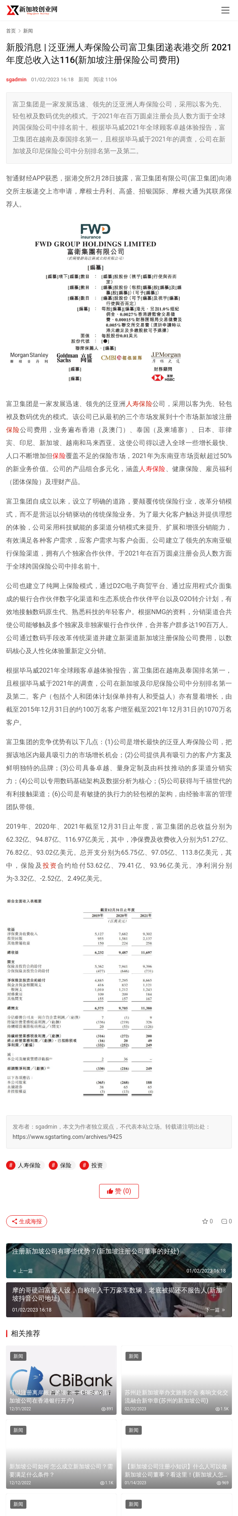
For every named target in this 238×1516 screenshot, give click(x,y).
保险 (13, 430)
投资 (50, 865)
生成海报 (26, 1221)
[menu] (225, 10)
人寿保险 (139, 404)
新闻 (83, 79)
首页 (11, 31)
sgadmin (16, 79)
